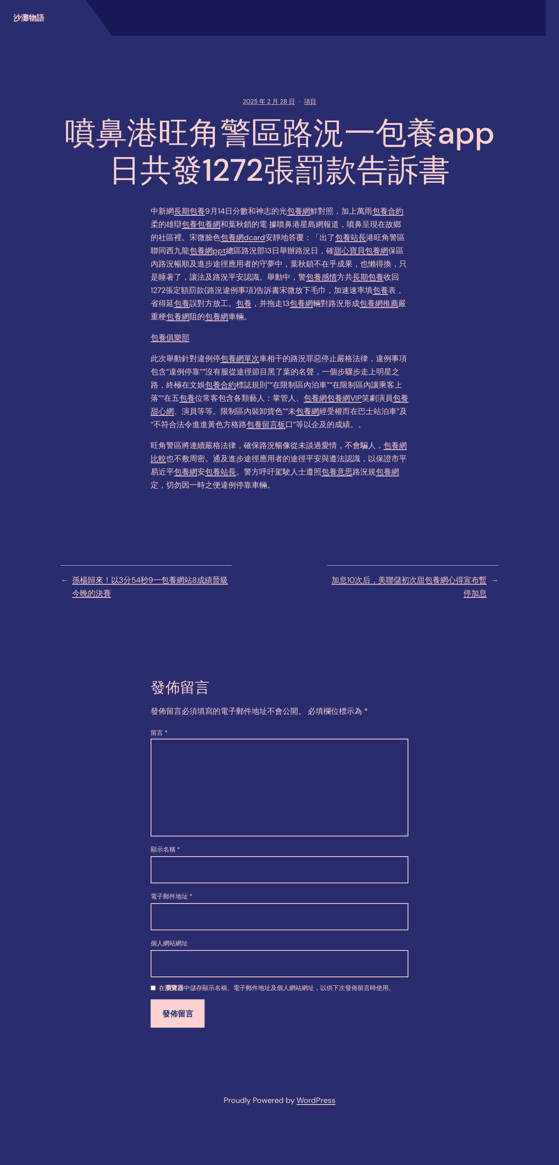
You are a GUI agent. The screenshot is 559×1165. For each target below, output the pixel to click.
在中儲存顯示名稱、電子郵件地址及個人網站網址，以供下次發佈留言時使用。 (277, 988)
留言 (159, 733)
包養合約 (387, 211)
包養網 (298, 211)
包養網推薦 (378, 303)
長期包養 (189, 211)
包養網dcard (242, 237)
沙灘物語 (28, 18)
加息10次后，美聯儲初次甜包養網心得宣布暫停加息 (409, 586)
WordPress (316, 1100)
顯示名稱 (165, 849)
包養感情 (321, 277)
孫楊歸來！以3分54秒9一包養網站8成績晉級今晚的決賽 (150, 586)
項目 (310, 101)
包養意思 (336, 472)
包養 (189, 224)
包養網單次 (239, 358)
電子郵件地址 (172, 896)
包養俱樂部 (170, 337)
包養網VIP (344, 398)
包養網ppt (207, 251)
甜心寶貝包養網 (361, 251)
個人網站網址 (169, 943)
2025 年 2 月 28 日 (269, 101)
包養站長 (350, 237)
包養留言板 (266, 424)
